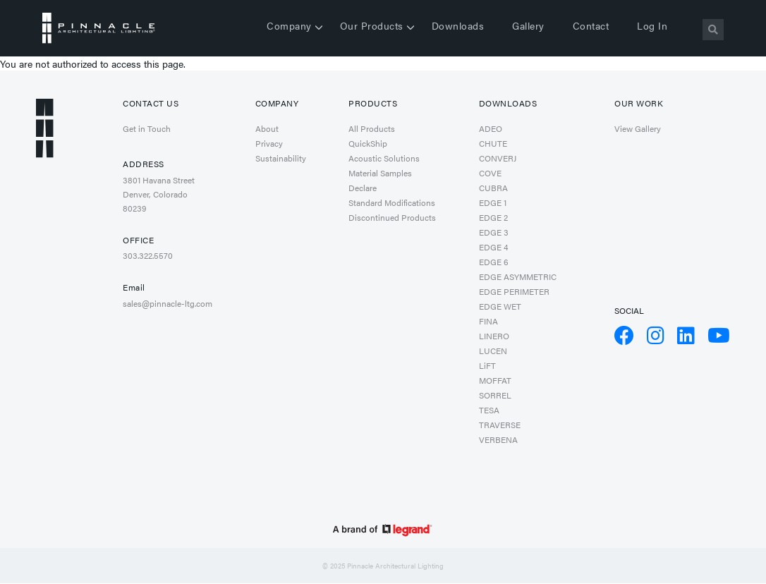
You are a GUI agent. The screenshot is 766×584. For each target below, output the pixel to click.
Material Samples (380, 172)
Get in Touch (147, 128)
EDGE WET (500, 306)
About (267, 128)
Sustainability (280, 158)
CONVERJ (497, 158)
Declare (362, 187)
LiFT (487, 365)
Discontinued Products (392, 217)
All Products (371, 128)
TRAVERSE (500, 424)
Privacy (269, 143)
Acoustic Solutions (384, 158)
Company (289, 25)
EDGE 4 (493, 247)
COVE (490, 172)
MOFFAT (495, 380)
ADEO (490, 128)
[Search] (713, 29)
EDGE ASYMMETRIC (518, 276)
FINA (488, 321)
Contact (591, 25)
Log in (652, 25)
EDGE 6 (494, 261)
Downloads (458, 25)
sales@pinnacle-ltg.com (167, 303)
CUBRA (493, 187)
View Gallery (637, 128)
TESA (489, 409)
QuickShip (367, 143)
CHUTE (493, 143)
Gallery (528, 25)
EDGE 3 (494, 232)
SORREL (495, 395)
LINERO (494, 335)
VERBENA (498, 439)
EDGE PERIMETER (514, 291)
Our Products (371, 25)
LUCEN (493, 350)
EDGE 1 (492, 202)
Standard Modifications (391, 202)
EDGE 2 (493, 217)
